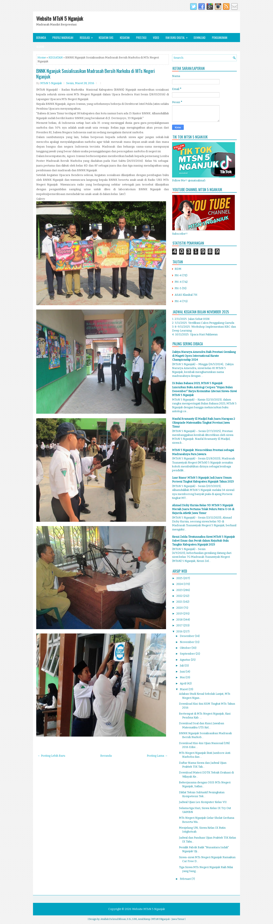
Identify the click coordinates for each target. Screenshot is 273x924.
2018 (179, 619)
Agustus (185, 659)
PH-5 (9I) (181, 288)
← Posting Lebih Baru (51, 755)
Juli (182, 665)
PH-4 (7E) (181, 275)
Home (42, 57)
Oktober (185, 647)
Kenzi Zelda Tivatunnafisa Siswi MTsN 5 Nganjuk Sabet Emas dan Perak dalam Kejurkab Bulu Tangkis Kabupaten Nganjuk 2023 (203, 540)
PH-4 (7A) (181, 281)
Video (156, 37)
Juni (182, 671)
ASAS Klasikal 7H (186, 294)
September (188, 653)
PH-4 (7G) (181, 301)
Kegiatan (125, 37)
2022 (179, 595)
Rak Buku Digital (178, 36)
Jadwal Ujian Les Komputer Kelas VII (203, 802)
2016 (179, 631)
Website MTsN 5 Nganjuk (59, 18)
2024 (180, 584)
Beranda (41, 37)
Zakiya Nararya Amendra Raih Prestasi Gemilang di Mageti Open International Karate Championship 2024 (204, 355)
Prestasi (141, 37)
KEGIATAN (56, 57)
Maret (184, 689)
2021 (179, 601)
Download (200, 37)
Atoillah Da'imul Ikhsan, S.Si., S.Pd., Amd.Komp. (125, 919)
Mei (182, 677)
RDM (178, 268)
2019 (179, 613)
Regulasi (88, 36)
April (183, 683)
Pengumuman (219, 37)
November (187, 642)
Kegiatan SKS (106, 37)
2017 (179, 625)
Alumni (40, 46)
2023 (179, 590)
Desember (187, 636)
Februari (185, 878)
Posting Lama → (157, 755)
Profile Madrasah (62, 37)
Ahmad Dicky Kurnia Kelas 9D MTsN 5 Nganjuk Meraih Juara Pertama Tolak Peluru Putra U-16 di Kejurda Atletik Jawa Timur (203, 509)
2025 (179, 578)
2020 (180, 607)
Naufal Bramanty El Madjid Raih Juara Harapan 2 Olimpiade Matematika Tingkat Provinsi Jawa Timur (203, 422)
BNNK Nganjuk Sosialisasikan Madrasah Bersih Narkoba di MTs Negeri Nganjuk (95, 73)
